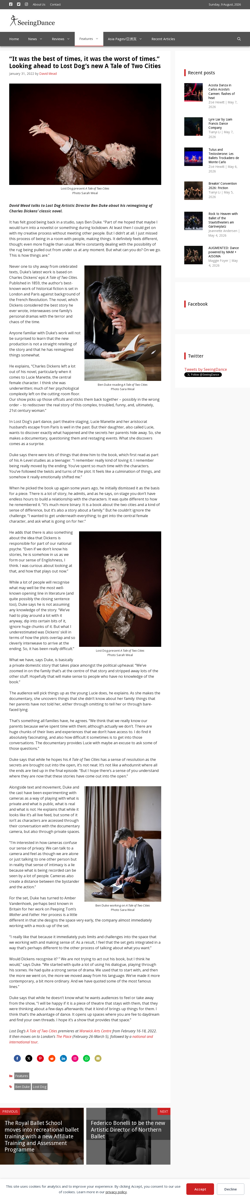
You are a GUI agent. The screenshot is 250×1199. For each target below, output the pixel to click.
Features (91, 39)
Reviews (63, 39)
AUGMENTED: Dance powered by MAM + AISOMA (223, 252)
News (37, 39)
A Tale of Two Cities (42, 1030)
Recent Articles (163, 39)
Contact (55, 4)
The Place (63, 1036)
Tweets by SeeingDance (205, 369)
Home (14, 39)
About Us (39, 4)
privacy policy (116, 1192)
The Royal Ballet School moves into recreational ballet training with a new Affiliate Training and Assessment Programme (42, 1136)
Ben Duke (22, 1087)
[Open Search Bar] (239, 39)
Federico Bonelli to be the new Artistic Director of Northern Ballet (128, 1130)
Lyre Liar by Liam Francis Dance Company (220, 123)
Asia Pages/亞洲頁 (127, 39)
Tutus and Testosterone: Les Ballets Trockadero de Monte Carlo (223, 156)
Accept (200, 1189)
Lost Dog (39, 1087)
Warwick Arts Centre (95, 1030)
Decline (230, 1189)
